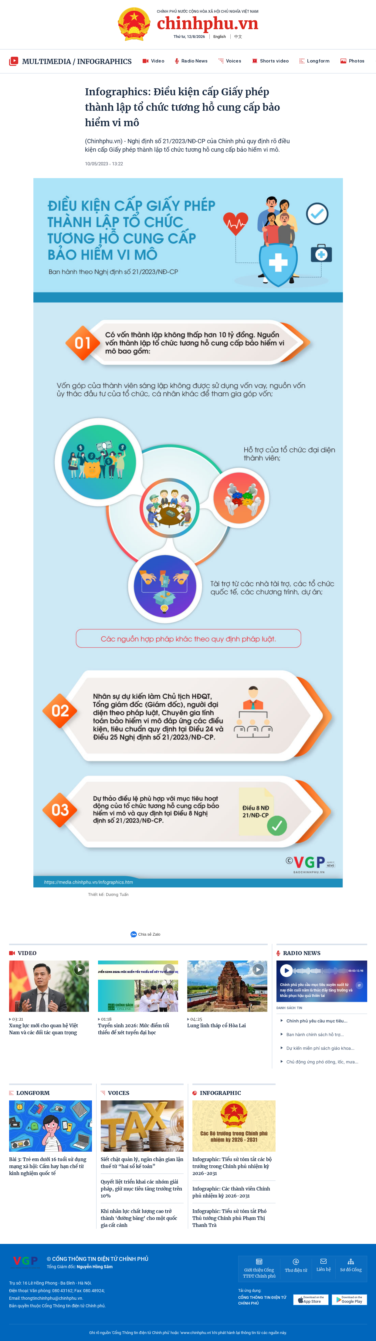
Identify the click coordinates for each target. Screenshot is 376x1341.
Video (153, 61)
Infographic (216, 1092)
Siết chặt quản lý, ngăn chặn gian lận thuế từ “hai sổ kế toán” (142, 1163)
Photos (352, 61)
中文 (238, 36)
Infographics (104, 61)
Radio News (191, 61)
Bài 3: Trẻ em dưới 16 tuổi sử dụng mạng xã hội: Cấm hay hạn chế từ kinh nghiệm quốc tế (47, 1166)
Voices (229, 61)
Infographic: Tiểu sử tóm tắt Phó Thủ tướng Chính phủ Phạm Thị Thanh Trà (229, 1218)
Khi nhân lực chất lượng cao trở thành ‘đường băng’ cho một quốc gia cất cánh (139, 1218)
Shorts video (270, 61)
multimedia (40, 61)
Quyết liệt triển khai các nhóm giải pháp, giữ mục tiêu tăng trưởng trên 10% (141, 1189)
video (23, 953)
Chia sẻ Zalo (145, 934)
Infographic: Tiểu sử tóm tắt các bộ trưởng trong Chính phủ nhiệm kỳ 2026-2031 (232, 1166)
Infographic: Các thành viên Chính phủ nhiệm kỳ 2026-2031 (231, 1192)
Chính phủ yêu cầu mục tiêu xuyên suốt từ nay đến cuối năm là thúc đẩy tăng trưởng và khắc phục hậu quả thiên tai (322, 990)
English (219, 36)
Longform (314, 61)
